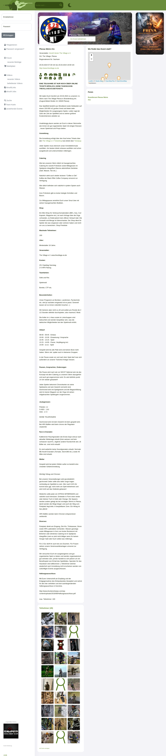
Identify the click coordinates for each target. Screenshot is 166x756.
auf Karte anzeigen (44, 748)
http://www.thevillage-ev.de (49, 68)
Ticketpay (77, 141)
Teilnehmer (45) (46, 608)
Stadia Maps (99, 81)
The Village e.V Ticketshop (52, 141)
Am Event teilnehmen (78, 39)
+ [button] (91, 55)
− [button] (91, 59)
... (92, 39)
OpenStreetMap (122, 81)
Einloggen (8, 35)
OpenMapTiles (110, 81)
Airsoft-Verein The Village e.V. (60, 53)
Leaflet (91, 81)
